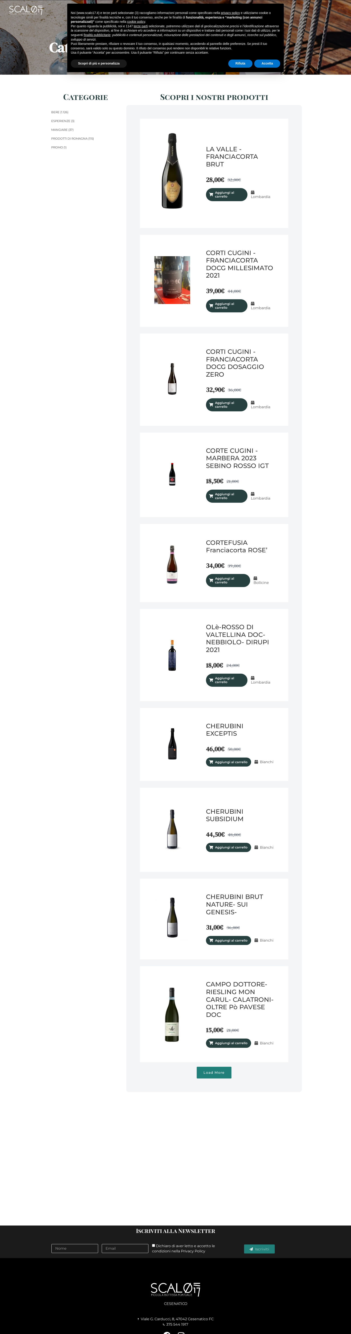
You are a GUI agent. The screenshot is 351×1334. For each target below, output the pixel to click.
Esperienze (60, 121)
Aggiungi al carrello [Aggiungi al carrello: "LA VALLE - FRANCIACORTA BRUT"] (224, 194)
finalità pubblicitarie (97, 35)
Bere (55, 112)
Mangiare (59, 129)
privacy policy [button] (230, 13)
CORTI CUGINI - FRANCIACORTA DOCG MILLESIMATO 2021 (239, 264)
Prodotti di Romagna (69, 138)
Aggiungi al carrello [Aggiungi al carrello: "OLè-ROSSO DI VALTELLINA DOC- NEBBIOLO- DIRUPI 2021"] (224, 680)
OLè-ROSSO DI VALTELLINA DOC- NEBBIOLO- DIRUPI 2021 (237, 638)
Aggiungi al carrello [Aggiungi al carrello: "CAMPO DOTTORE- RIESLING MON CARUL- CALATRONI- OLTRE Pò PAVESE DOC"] (231, 1043)
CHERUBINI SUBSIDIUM (225, 815)
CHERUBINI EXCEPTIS (224, 729)
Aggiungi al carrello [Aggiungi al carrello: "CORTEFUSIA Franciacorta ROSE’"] (224, 580)
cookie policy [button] (136, 21)
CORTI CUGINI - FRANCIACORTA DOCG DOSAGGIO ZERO (235, 363)
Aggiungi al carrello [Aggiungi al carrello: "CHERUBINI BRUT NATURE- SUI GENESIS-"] (231, 940)
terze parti (141, 26)
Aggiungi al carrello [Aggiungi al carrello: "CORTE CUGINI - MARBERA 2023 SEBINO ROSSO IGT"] (224, 496)
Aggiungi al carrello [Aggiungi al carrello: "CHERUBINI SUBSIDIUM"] (231, 847)
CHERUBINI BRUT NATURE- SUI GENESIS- (234, 904)
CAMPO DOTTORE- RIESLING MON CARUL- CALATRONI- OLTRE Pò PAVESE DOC (240, 999)
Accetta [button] (267, 63)
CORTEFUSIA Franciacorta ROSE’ (236, 546)
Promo (57, 147)
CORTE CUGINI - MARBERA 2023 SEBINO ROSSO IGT (237, 458)
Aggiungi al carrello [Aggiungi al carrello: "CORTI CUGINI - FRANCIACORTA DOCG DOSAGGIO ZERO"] (224, 405)
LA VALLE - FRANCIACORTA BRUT (232, 156)
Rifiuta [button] (240, 63)
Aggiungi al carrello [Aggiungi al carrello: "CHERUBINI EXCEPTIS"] (231, 762)
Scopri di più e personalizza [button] (99, 63)
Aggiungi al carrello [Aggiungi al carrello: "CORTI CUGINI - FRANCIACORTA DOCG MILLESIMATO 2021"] (224, 306)
